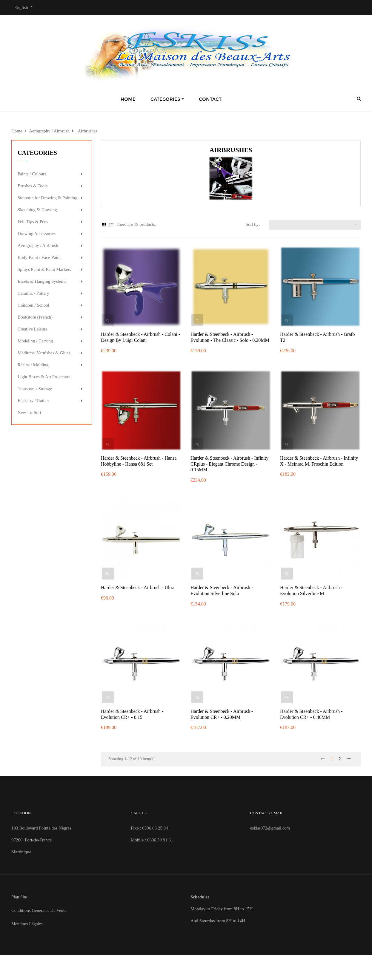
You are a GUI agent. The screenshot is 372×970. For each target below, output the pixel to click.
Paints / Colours (32, 174)
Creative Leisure (32, 329)
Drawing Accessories (37, 233)
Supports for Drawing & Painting (47, 197)
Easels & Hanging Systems (42, 281)
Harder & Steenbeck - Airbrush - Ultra (137, 587)
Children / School (33, 305)
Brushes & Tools (32, 185)
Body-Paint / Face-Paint (39, 257)
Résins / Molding (33, 364)
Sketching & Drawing (37, 209)
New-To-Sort (29, 412)
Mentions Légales (27, 923)
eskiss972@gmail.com (270, 828)
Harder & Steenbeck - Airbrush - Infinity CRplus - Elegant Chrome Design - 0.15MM (229, 463)
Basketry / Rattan (33, 400)
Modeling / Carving (35, 341)
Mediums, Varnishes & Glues (44, 352)
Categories (37, 152)
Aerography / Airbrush (38, 245)
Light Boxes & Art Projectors (44, 376)
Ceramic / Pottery (33, 293)
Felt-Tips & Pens (33, 221)
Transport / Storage (35, 388)
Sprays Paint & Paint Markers (44, 269)
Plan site (19, 897)
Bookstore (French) (35, 317)
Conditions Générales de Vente (39, 910)
